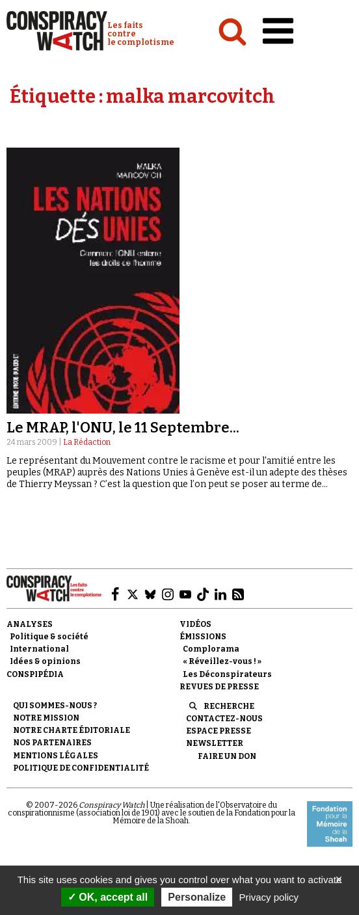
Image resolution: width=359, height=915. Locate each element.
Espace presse (218, 731)
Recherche (229, 706)
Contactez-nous (224, 718)
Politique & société (49, 636)
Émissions (203, 636)
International (39, 649)
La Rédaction (87, 442)
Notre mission (46, 718)
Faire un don (227, 756)
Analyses (30, 624)
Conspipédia (35, 674)
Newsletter (214, 743)
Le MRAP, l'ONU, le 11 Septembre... (123, 427)
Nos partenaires (52, 742)
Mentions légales (55, 755)
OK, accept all (108, 897)
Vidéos (195, 624)
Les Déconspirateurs (227, 674)
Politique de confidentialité (81, 768)
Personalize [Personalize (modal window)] (197, 897)
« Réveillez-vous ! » (222, 661)
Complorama (211, 649)
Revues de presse (219, 686)
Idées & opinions (45, 661)
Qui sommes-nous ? (55, 705)
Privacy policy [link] (269, 897)
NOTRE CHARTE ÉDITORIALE (71, 730)
